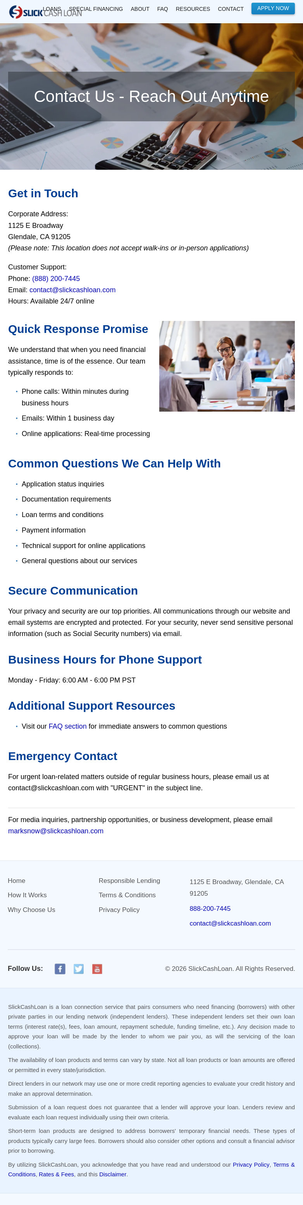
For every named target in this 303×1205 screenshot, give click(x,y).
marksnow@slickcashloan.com (55, 831)
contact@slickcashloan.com (72, 290)
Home (16, 880)
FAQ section (68, 726)
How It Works (27, 895)
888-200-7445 (210, 908)
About (140, 9)
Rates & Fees (56, 1174)
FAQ (162, 9)
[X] (78, 969)
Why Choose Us (31, 910)
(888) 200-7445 (56, 279)
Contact (231, 9)
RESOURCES (193, 9)
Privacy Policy (119, 910)
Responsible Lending (129, 880)
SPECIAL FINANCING (96, 9)
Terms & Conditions (127, 895)
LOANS (52, 9)
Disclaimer (112, 1174)
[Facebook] (60, 969)
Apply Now (273, 8)
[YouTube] (97, 969)
